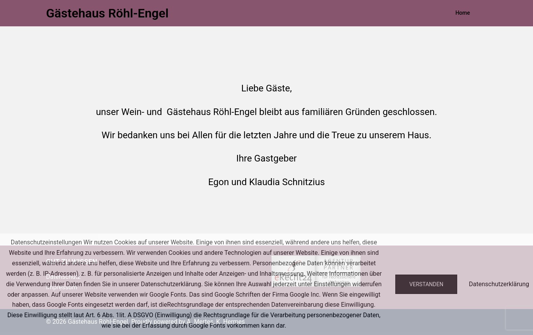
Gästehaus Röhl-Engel (107, 13)
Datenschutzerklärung (499, 284)
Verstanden (426, 284)
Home (462, 13)
